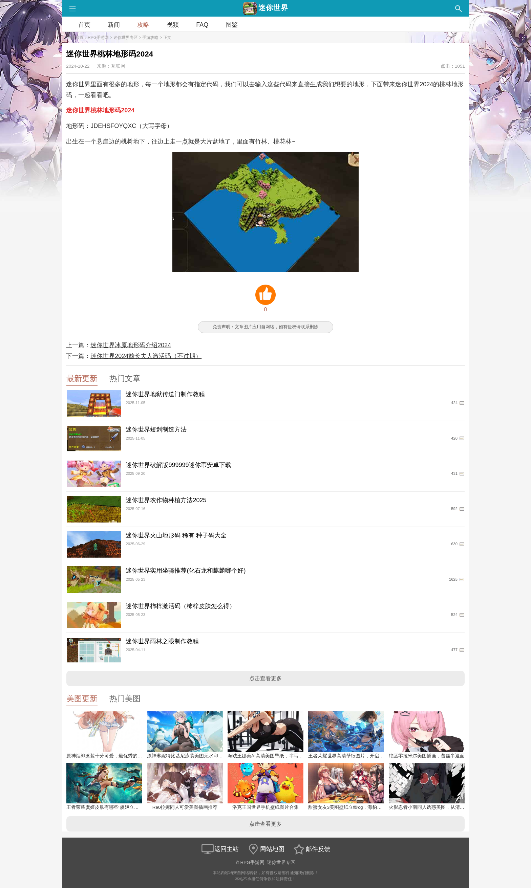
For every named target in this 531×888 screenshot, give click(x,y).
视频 (173, 24)
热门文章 (125, 378)
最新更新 (82, 378)
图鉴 (232, 24)
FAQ (202, 24)
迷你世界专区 (125, 37)
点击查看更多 (265, 678)
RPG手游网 (98, 37)
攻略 (143, 24)
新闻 (114, 24)
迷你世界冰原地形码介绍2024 (130, 345)
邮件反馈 (311, 849)
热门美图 (125, 698)
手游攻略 (150, 37)
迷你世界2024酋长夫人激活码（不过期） (145, 356)
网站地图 (265, 849)
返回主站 (220, 849)
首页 (84, 24)
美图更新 (82, 698)
